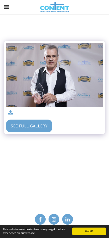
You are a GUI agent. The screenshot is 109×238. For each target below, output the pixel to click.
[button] (6, 7)
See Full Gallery (29, 126)
